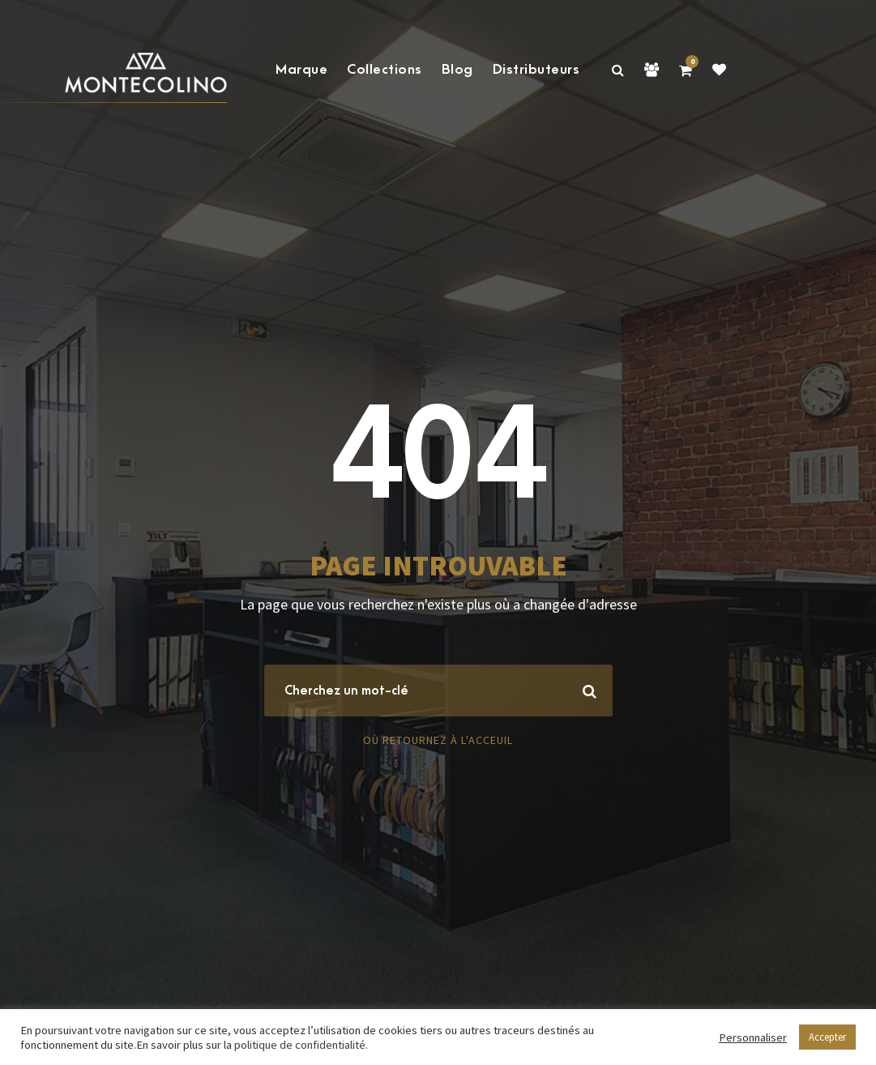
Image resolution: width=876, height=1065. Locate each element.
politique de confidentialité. (301, 1044)
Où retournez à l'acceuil (438, 740)
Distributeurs (536, 69)
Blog (457, 69)
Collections (384, 69)
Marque (301, 69)
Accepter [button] (827, 1037)
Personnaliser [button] (753, 1037)
